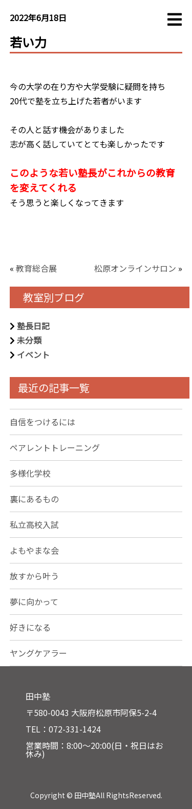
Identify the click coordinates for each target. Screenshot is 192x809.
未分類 (29, 340)
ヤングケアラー (38, 653)
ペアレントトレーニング (55, 447)
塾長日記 (33, 325)
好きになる (30, 627)
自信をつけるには (42, 422)
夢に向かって (34, 601)
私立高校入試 (34, 524)
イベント (33, 354)
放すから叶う (34, 576)
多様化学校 (30, 473)
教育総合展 (36, 268)
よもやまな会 (34, 550)
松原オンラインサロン (135, 268)
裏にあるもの (34, 499)
